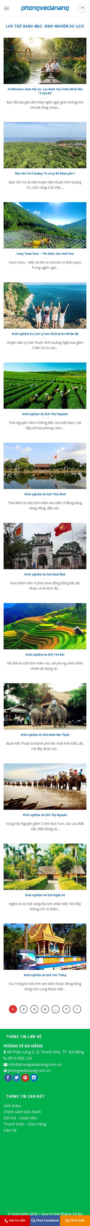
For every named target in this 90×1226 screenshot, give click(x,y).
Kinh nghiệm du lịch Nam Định (45, 574)
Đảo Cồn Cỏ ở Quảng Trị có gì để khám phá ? (45, 173)
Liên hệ (10, 1130)
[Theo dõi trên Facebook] (8, 1078)
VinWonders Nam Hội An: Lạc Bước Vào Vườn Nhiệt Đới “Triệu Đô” (45, 91)
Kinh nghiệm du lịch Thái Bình (45, 494)
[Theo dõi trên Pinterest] (25, 1078)
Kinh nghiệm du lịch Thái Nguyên (45, 414)
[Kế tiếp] (77, 1009)
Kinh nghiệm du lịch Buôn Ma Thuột (45, 735)
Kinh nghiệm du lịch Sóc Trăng (45, 975)
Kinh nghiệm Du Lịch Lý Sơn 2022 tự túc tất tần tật (45, 334)
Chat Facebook (45, 1220)
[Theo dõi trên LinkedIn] (34, 1078)
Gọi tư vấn (15, 1220)
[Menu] (6, 8)
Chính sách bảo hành (22, 1111)
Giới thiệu (12, 1105)
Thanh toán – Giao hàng (25, 1124)
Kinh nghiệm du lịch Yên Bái (45, 654)
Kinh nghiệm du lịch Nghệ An (45, 895)
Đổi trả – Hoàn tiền (20, 1118)
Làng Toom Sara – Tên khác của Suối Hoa (45, 253)
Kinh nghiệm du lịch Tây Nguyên (45, 815)
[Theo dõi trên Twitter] (17, 1078)
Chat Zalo (75, 1220)
